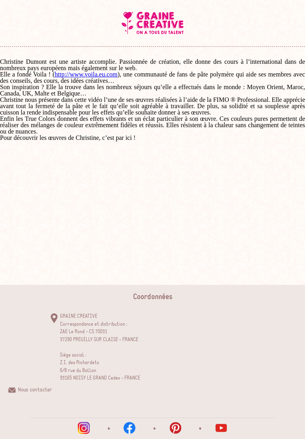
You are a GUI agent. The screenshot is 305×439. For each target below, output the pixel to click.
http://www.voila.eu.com (86, 74)
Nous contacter (35, 389)
